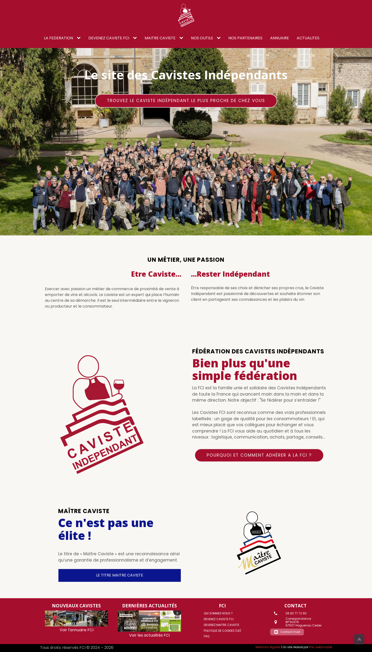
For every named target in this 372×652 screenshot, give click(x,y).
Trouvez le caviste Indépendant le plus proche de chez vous (186, 100)
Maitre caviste (160, 38)
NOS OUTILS (202, 38)
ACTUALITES (308, 38)
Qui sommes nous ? (218, 613)
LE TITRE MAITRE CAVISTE (119, 575)
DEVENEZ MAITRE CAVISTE (221, 625)
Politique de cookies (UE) (222, 631)
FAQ (206, 636)
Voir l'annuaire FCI (76, 630)
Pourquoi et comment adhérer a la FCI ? (259, 455)
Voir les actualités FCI (149, 635)
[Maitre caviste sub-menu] (182, 38)
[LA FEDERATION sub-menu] (80, 38)
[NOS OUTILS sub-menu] (220, 38)
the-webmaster (320, 647)
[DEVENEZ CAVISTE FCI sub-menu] (136, 38)
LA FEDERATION (58, 38)
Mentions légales (268, 647)
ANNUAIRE (279, 38)
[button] (287, 632)
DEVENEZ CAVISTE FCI (108, 38)
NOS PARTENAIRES (245, 38)
